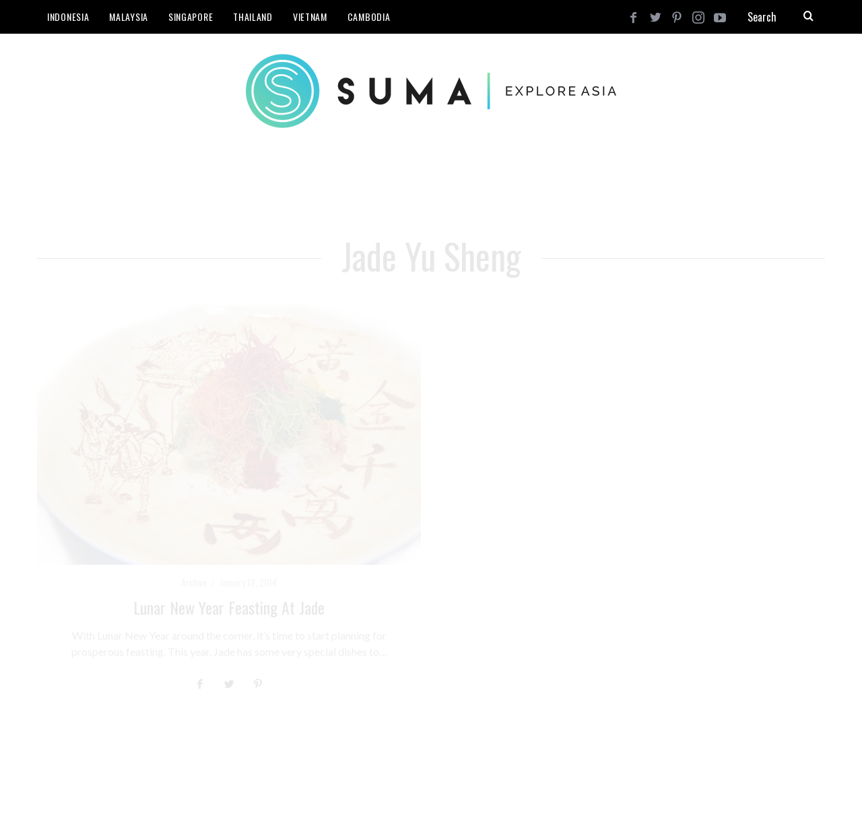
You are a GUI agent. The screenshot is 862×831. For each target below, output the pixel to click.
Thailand (253, 16)
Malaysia (128, 16)
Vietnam (310, 16)
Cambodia (369, 16)
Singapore (190, 16)
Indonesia (68, 16)
